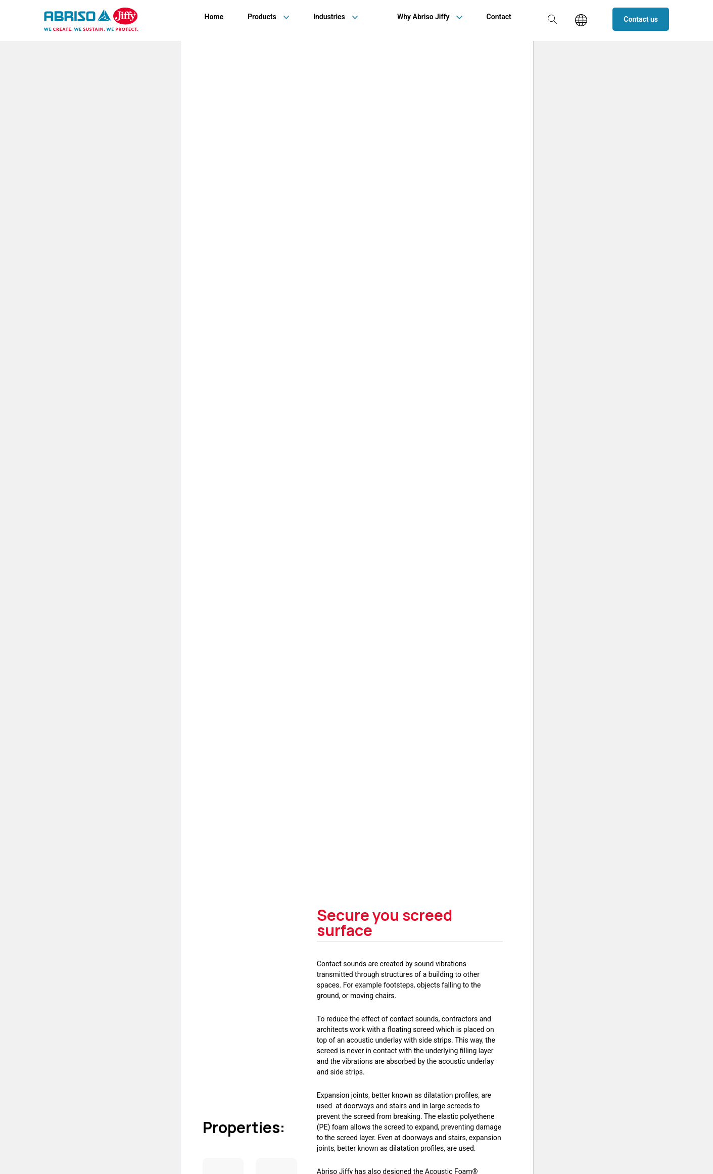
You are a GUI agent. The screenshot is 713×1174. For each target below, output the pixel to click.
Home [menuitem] (214, 17)
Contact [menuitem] (499, 17)
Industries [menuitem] (329, 17)
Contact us (641, 19)
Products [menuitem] (262, 17)
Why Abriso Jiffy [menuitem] (423, 17)
